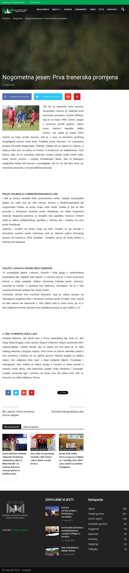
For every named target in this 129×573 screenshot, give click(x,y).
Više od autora (30, 427)
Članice (68, 9)
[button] (123, 9)
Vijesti (56, 9)
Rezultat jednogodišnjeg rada (68, 411)
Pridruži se (35, 2)
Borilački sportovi (39, 449)
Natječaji (93, 544)
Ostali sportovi (96, 513)
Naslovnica (43, 9)
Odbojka (93, 549)
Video (93, 9)
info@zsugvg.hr (20, 529)
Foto (101, 9)
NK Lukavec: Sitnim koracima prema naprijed (18, 413)
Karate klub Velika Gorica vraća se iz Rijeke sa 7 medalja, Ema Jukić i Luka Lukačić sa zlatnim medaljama (71, 460)
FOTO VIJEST (95, 518)
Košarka (92, 539)
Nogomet (93, 528)
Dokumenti (81, 9)
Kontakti (112, 9)
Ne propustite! (11, 427)
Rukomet (93, 534)
